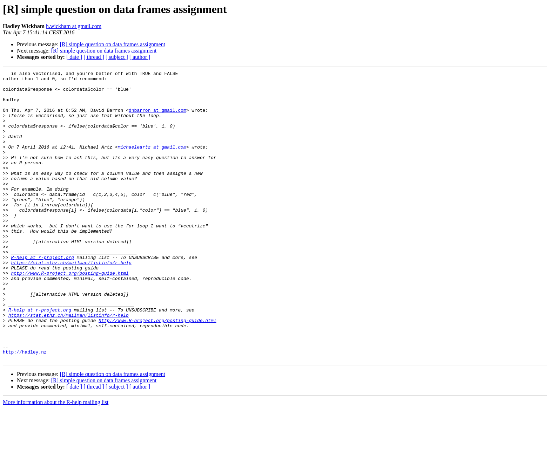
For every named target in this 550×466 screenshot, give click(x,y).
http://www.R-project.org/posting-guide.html (69, 314)
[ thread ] (93, 57)
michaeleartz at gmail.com (152, 162)
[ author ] (139, 57)
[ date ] (74, 57)
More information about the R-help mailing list (55, 460)
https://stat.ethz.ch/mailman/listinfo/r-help (71, 301)
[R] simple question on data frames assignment (112, 44)
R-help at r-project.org (42, 295)
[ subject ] (117, 57)
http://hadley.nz (25, 408)
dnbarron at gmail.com (157, 118)
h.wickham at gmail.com (73, 26)
